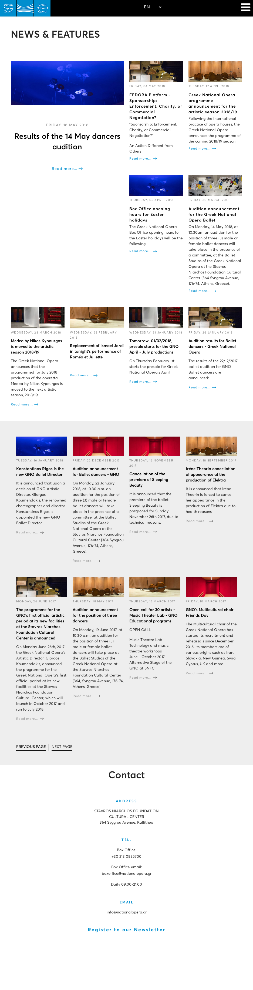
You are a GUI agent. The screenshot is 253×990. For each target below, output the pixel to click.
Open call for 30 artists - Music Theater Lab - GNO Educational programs (153, 615)
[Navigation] (245, 8)
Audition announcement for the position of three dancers (95, 615)
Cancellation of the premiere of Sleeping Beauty (148, 479)
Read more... (64, 169)
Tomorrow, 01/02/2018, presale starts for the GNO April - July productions (153, 346)
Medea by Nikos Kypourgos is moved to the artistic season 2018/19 (36, 346)
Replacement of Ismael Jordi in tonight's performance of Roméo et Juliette (97, 351)
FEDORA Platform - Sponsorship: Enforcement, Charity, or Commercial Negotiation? (155, 106)
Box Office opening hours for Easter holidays (149, 214)
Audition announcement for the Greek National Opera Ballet (213, 214)
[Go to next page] (62, 747)
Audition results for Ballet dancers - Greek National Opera (212, 346)
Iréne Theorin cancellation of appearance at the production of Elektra (210, 474)
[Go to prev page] (31, 747)
